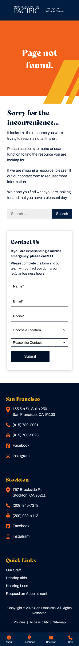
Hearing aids (16, 578)
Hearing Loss (17, 586)
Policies (19, 622)
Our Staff (13, 570)
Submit (30, 356)
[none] (9, 639)
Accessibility (39, 622)
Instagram (17, 455)
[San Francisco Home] (39, 10)
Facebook (17, 445)
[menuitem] (9, 639)
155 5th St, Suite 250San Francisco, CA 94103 (30, 412)
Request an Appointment (26, 593)
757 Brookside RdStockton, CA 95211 (26, 492)
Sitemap (59, 622)
